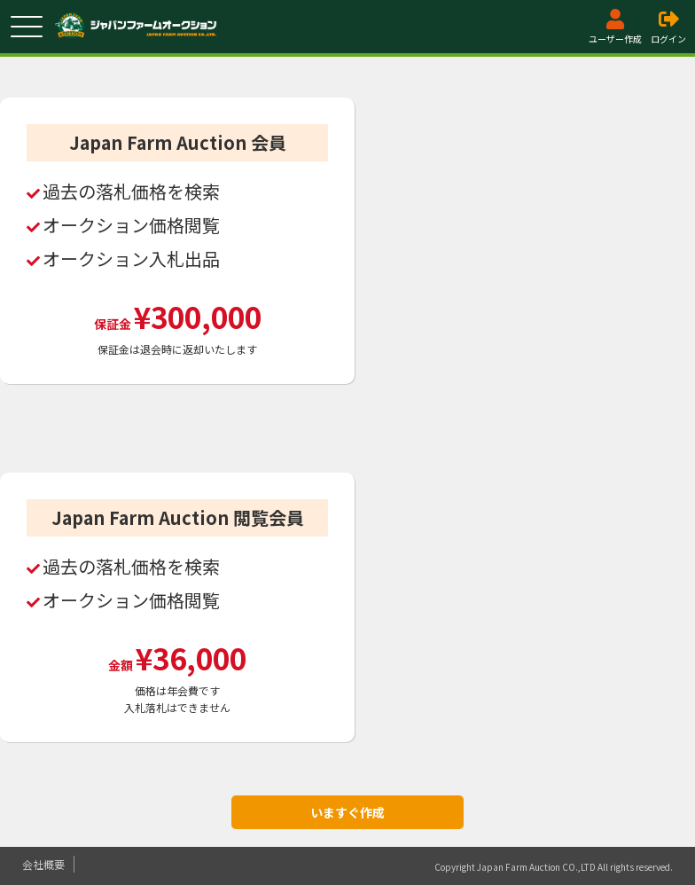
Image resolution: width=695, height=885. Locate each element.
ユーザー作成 (615, 27)
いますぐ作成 (347, 812)
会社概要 (43, 864)
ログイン (668, 27)
